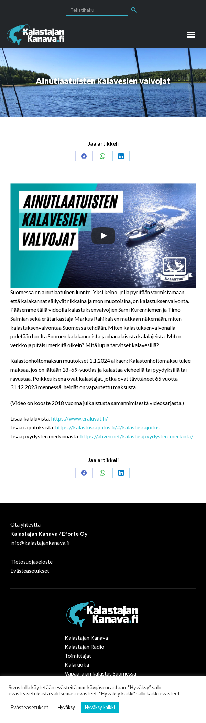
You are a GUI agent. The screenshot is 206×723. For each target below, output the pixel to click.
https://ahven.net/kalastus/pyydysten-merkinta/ (136, 436)
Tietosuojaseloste (31, 561)
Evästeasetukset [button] (29, 707)
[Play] (103, 235)
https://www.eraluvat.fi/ (79, 418)
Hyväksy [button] (66, 707)
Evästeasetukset (29, 570)
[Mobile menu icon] (191, 34)
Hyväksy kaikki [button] (100, 707)
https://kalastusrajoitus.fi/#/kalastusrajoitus (107, 427)
